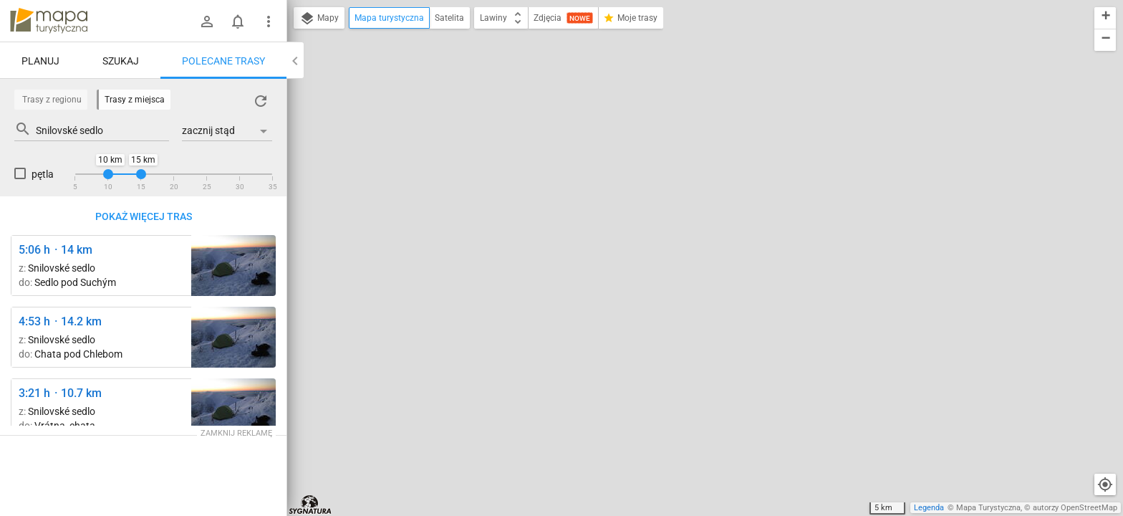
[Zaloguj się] (207, 21)
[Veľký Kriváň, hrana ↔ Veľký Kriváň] (233, 265)
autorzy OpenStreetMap (1075, 507)
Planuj (40, 61)
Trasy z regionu (52, 100)
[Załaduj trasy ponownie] (260, 101)
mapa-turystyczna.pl (48, 21)
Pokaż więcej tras (143, 216)
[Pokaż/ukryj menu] (268, 21)
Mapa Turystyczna (988, 507)
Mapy (319, 19)
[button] (1105, 18)
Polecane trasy (223, 61)
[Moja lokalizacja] (1105, 484)
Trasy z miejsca (135, 100)
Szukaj (120, 61)
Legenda (929, 507)
